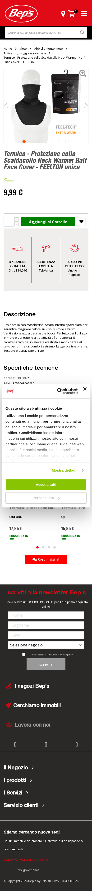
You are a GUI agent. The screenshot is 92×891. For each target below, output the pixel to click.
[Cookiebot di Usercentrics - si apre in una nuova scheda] (58, 391)
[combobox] (46, 32)
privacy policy (66, 654)
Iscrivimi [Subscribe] (46, 664)
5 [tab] (52, 141)
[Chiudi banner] (85, 391)
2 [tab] (31, 141)
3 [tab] (38, 141)
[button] (63, 13)
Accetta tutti (46, 485)
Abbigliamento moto (48, 48)
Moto (23, 48)
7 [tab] (67, 141)
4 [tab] (45, 141)
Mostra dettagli (64, 470)
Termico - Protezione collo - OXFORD (33, 507)
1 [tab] (24, 141)
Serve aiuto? (46, 559)
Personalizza (46, 498)
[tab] (46, 768)
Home (8, 48)
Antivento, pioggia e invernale (25, 53)
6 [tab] (59, 141)
